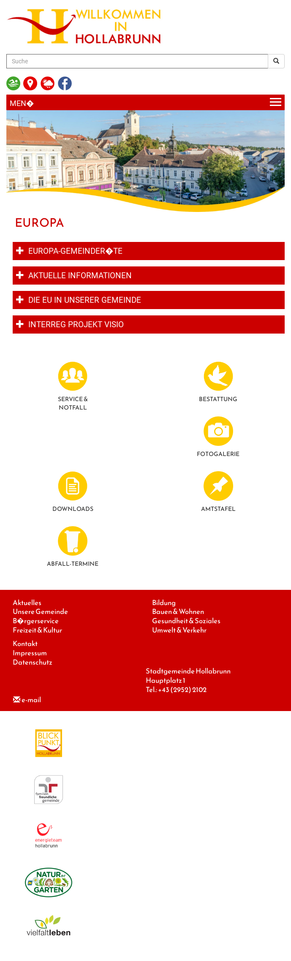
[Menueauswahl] (145, 102)
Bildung (164, 602)
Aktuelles (27, 602)
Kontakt (25, 643)
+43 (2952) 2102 (182, 689)
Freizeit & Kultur (37, 630)
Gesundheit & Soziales (186, 621)
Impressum (30, 653)
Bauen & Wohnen (178, 611)
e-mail (31, 700)
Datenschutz (32, 662)
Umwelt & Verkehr (179, 630)
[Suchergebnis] (276, 61)
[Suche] (137, 61)
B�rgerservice (36, 621)
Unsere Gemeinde (40, 611)
